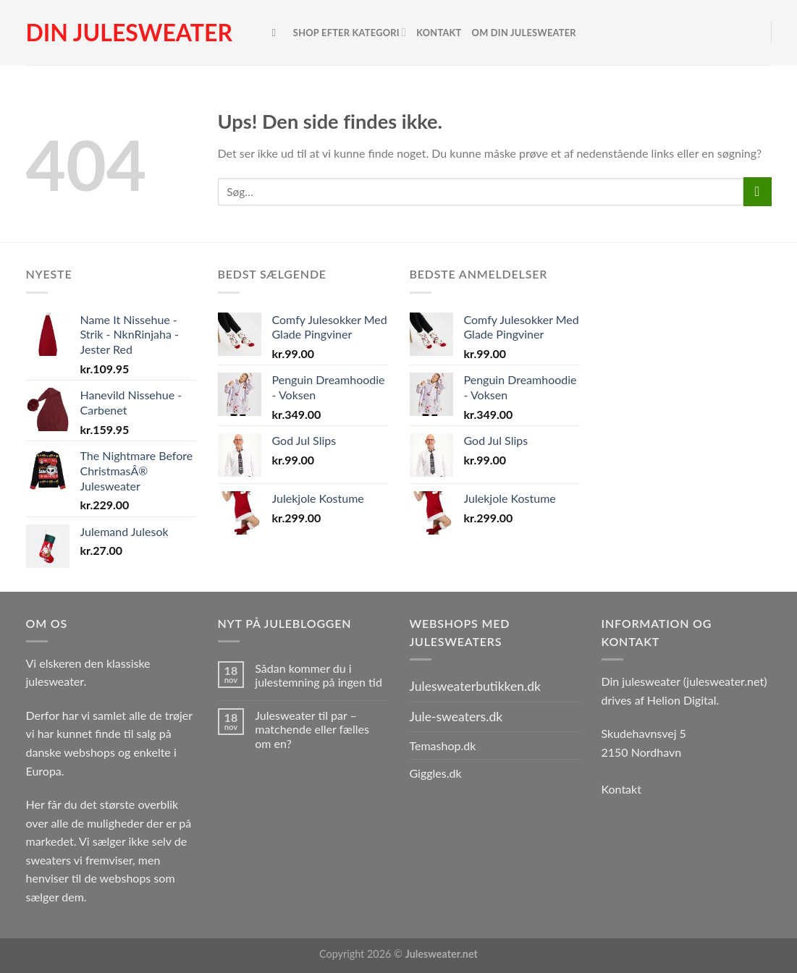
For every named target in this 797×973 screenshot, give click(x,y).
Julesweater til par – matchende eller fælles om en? (312, 728)
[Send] (757, 191)
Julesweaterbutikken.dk (475, 686)
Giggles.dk (436, 773)
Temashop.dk (443, 745)
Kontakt (438, 32)
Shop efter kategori (349, 32)
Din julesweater (129, 32)
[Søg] (277, 32)
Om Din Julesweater (524, 32)
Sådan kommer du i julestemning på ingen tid (318, 675)
